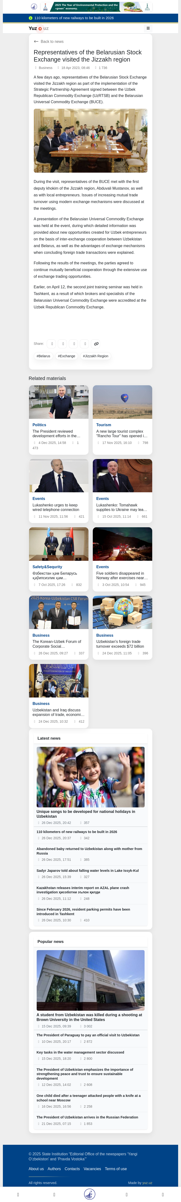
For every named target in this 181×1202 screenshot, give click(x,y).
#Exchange (66, 356)
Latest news (49, 738)
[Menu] (148, 28)
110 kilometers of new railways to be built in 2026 (77, 832)
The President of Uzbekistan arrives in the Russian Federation (87, 1117)
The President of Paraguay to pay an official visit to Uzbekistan (88, 1035)
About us (36, 1169)
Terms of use (116, 1169)
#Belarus (43, 356)
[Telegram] (51, 343)
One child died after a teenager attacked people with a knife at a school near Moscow (89, 1098)
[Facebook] (62, 343)
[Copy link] (95, 343)
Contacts (72, 1169)
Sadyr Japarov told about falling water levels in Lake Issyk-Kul (88, 871)
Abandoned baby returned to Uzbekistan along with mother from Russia (89, 851)
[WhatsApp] (84, 343)
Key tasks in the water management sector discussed (80, 1052)
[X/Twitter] (73, 343)
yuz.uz (147, 1183)
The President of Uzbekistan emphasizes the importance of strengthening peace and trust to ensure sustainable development (85, 1074)
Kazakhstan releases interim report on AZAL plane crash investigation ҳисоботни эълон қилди (83, 890)
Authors (54, 1169)
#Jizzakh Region (95, 356)
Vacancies (92, 1169)
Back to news (49, 42)
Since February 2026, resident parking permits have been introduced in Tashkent (83, 911)
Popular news (51, 941)
